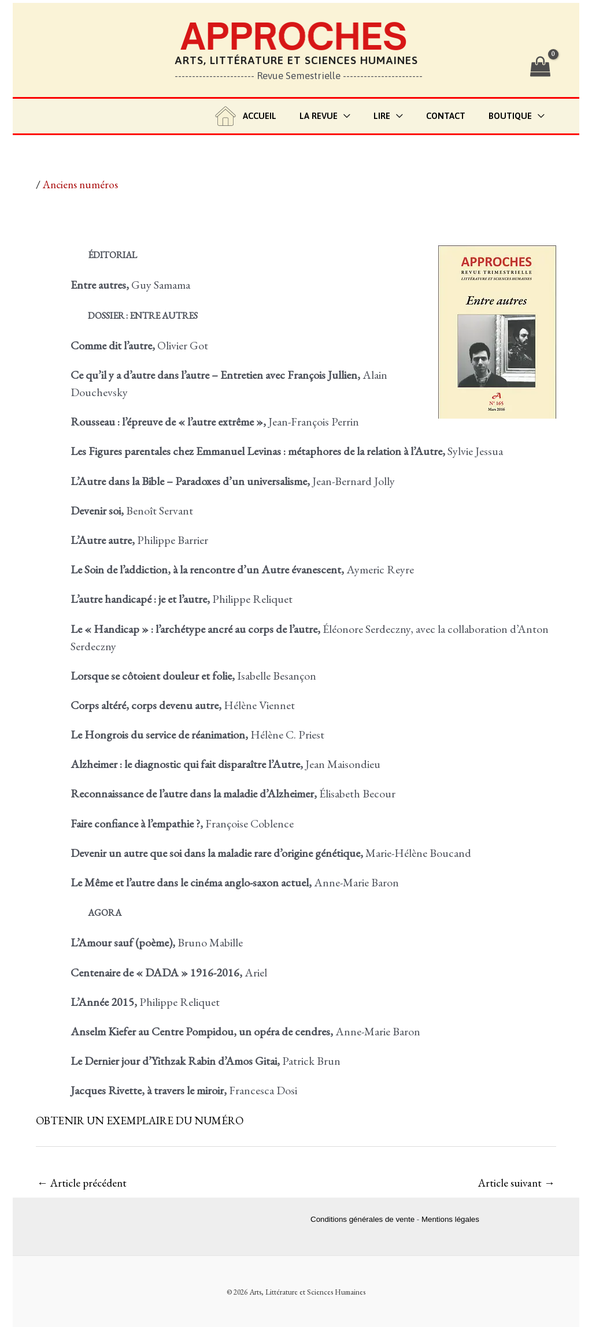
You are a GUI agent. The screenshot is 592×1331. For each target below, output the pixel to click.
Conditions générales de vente (362, 1220)
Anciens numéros (83, 184)
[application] (364, 116)
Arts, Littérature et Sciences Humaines (296, 60)
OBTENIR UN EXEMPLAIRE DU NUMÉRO (146, 1120)
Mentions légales (450, 1220)
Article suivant (514, 1183)
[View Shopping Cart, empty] (540, 67)
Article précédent (84, 1183)
